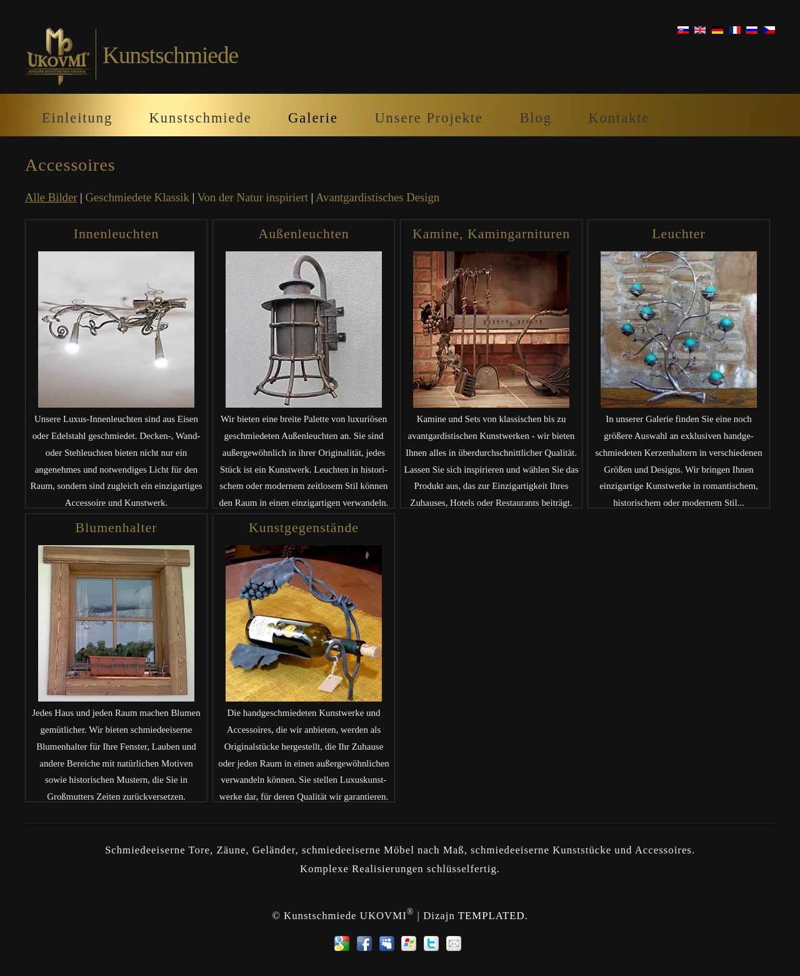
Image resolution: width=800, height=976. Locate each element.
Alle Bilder (51, 197)
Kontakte (618, 118)
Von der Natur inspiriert (253, 197)
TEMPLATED (491, 916)
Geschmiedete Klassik (137, 197)
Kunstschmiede (200, 118)
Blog (535, 118)
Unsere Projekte (428, 118)
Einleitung (77, 118)
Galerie (313, 118)
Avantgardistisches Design (377, 197)
